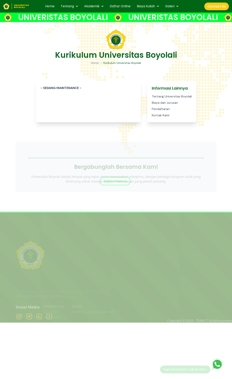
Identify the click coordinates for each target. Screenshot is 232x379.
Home (49, 6)
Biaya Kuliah (148, 6)
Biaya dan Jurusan (165, 103)
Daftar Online (120, 6)
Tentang (69, 6)
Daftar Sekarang (115, 188)
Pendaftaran (161, 109)
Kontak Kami (160, 115)
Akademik (93, 6)
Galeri (171, 6)
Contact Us (216, 6)
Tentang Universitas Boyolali (172, 96)
